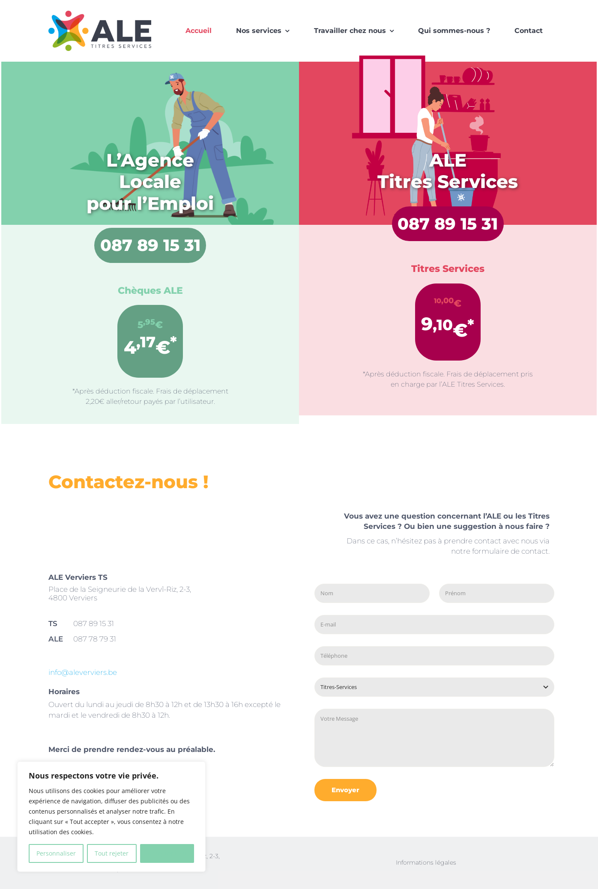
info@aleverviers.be (82, 672)
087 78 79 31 (94, 639)
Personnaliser (56, 853)
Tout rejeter (112, 853)
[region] (111, 816)
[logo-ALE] (99, 13)
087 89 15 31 (150, 245)
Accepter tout (167, 853)
